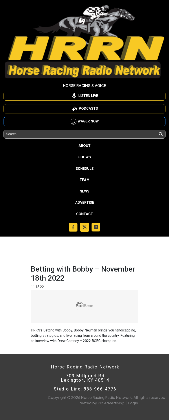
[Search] (26, 134)
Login (133, 402)
